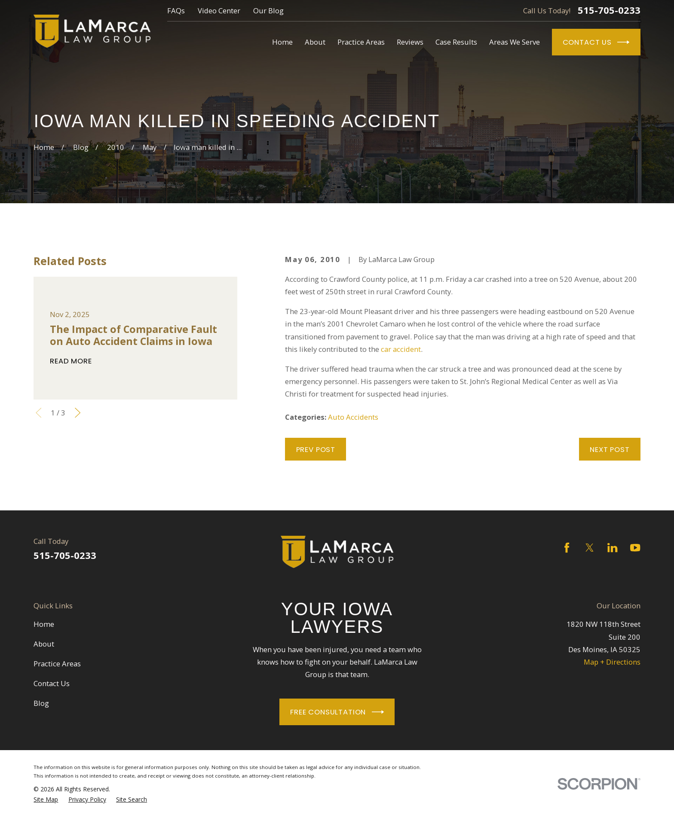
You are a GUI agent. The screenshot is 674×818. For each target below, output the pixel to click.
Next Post (610, 449)
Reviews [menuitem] (410, 42)
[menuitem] (46, 799)
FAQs (176, 10)
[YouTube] (635, 547)
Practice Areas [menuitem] (361, 42)
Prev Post (316, 449)
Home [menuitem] (282, 42)
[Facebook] (567, 547)
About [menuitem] (315, 42)
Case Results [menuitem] (456, 42)
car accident (401, 349)
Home (44, 624)
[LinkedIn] (612, 547)
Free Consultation (337, 712)
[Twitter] (589, 547)
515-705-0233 (609, 10)
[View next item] (78, 413)
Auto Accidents (353, 417)
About (44, 644)
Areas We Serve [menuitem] (514, 42)
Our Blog (268, 10)
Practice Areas (57, 663)
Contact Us (596, 42)
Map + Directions (612, 662)
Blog (41, 703)
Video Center (219, 10)
